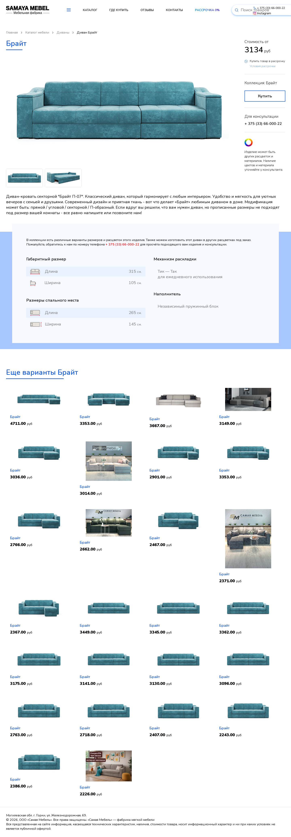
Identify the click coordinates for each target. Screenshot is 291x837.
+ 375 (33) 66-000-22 (269, 8)
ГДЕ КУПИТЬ (118, 10)
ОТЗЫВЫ (147, 10)
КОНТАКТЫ (174, 10)
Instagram (262, 13)
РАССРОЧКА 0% (207, 10)
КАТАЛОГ (90, 10)
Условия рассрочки (262, 66)
